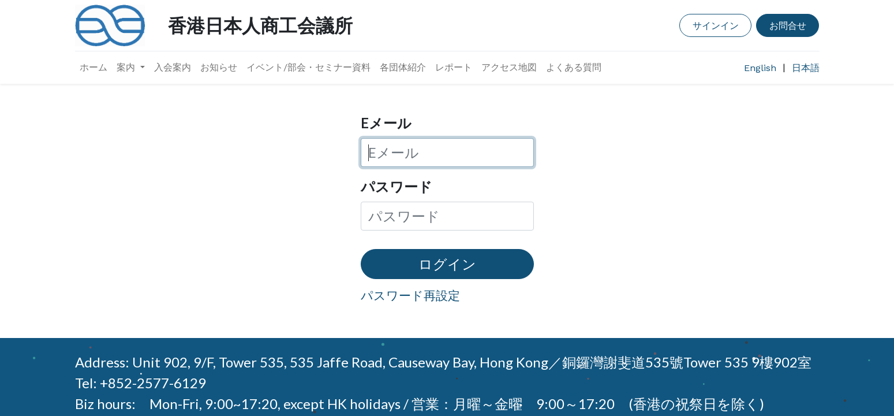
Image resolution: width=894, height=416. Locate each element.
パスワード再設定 (410, 295)
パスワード (396, 186)
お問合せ (787, 25)
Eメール (386, 122)
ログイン (447, 263)
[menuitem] (93, 67)
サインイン (716, 25)
